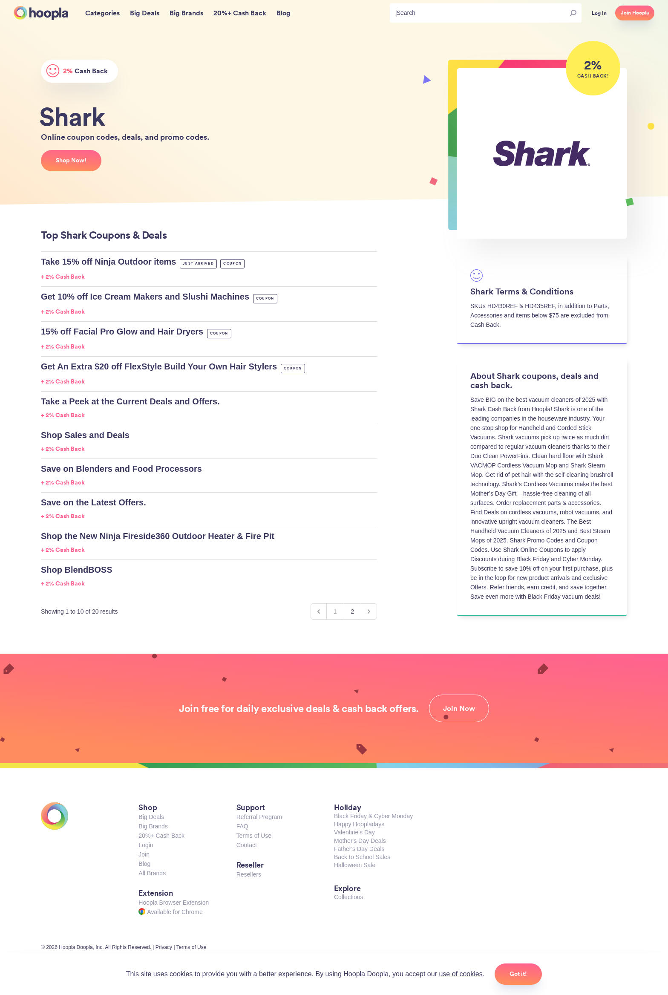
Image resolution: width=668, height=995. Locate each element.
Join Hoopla (635, 13)
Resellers (248, 874)
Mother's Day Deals (360, 840)
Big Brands (152, 826)
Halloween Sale (354, 865)
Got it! (518, 973)
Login (145, 845)
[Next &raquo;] (369, 611)
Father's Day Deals (359, 848)
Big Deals (151, 816)
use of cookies (460, 974)
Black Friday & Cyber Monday (373, 816)
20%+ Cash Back (161, 835)
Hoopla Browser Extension (173, 902)
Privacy (163, 947)
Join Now (459, 708)
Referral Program (259, 816)
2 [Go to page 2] (352, 611)
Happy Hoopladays (359, 824)
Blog (144, 863)
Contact (246, 845)
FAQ (242, 826)
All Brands (152, 873)
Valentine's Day (354, 832)
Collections (348, 897)
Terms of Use (253, 835)
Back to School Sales (362, 857)
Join (144, 854)
